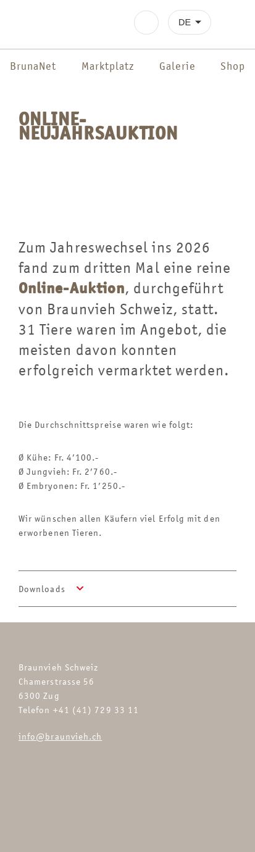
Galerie (177, 66)
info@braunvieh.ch (60, 736)
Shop (232, 66)
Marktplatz (108, 66)
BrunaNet (33, 66)
